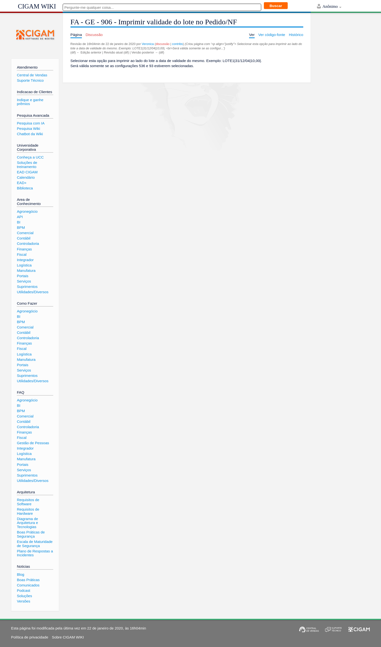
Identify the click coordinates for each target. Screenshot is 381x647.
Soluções (24, 596)
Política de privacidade (29, 637)
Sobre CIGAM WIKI (68, 637)
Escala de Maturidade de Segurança (34, 544)
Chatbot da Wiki (30, 134)
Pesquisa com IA (30, 123)
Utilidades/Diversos (32, 292)
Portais (22, 276)
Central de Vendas (32, 75)
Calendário (26, 177)
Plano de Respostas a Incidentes (35, 553)
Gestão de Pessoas (33, 443)
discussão (163, 44)
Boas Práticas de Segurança (31, 534)
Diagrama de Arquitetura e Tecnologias (27, 523)
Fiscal (21, 254)
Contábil (23, 238)
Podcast (23, 590)
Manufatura (26, 270)
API (20, 217)
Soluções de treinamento (27, 164)
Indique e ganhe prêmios (30, 102)
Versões (23, 601)
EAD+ (21, 183)
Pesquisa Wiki (28, 128)
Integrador (25, 260)
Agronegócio (27, 211)
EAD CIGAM (27, 172)
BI (18, 222)
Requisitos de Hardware (28, 511)
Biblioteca (25, 188)
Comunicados (28, 585)
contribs (177, 44)
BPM (21, 227)
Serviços (24, 281)
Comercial (25, 233)
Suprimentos (27, 286)
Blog (20, 574)
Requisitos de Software (28, 502)
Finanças (24, 249)
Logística (24, 265)
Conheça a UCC (30, 157)
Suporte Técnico (30, 80)
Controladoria (28, 243)
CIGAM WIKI (37, 6)
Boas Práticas (28, 580)
